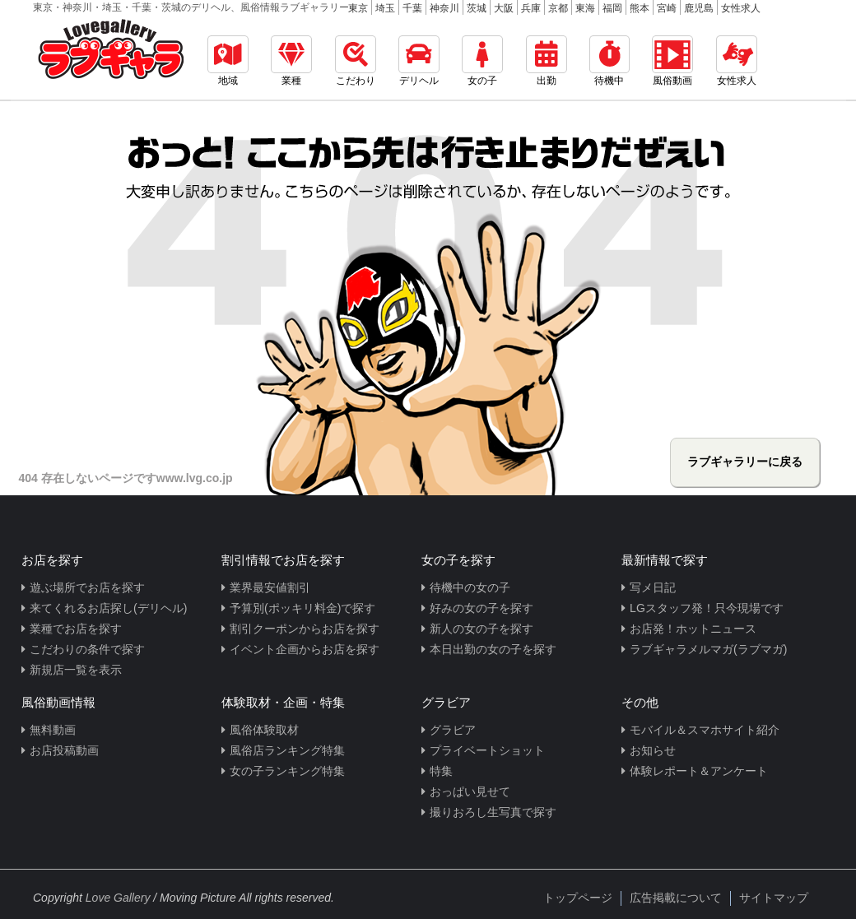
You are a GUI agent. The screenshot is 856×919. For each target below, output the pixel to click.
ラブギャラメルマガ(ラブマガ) (708, 649)
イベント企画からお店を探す (304, 649)
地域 (228, 60)
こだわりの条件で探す (87, 649)
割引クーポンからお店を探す (304, 628)
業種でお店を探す (76, 628)
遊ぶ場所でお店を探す (87, 587)
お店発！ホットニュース (693, 628)
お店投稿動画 (64, 750)
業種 (291, 60)
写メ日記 (653, 587)
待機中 (609, 60)
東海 (585, 8)
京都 (558, 8)
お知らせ (653, 750)
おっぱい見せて (470, 791)
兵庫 (531, 8)
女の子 (482, 60)
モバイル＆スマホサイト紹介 (704, 729)
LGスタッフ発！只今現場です (707, 608)
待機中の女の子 (470, 587)
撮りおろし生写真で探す (493, 812)
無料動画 (53, 729)
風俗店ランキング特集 (287, 750)
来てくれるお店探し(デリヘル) (108, 608)
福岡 (612, 8)
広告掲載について (676, 897)
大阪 (504, 8)
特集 (441, 770)
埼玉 (385, 8)
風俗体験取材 (264, 729)
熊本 (639, 8)
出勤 (546, 60)
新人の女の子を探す (481, 628)
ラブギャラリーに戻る (744, 461)
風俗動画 (672, 60)
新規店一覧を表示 (76, 669)
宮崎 (667, 8)
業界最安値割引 (270, 587)
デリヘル (419, 60)
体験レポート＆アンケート (699, 770)
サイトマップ (773, 897)
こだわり (355, 60)
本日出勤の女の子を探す (493, 649)
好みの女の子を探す (481, 608)
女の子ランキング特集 (287, 770)
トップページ (577, 897)
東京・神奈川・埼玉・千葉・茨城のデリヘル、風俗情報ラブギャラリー (191, 7)
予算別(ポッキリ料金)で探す (302, 608)
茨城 (476, 8)
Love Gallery (118, 897)
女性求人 (741, 8)
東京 (358, 8)
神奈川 (444, 8)
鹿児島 (699, 8)
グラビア (453, 729)
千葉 (412, 8)
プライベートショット (487, 750)
